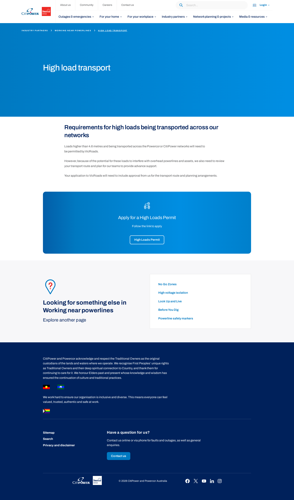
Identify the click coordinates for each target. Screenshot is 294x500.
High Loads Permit (147, 239)
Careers (107, 5)
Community (86, 5)
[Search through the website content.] (212, 5)
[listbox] (76, 16)
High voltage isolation (173, 292)
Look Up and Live (170, 301)
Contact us (127, 5)
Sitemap (49, 432)
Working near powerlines (73, 31)
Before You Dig (168, 309)
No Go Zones (167, 284)
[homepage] (39, 11)
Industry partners (35, 31)
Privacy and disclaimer (59, 445)
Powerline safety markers (175, 318)
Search (48, 438)
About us (65, 5)
